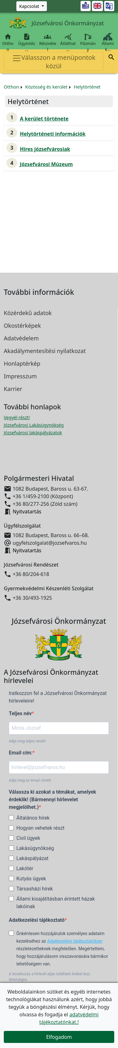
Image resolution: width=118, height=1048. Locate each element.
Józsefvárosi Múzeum (46, 164)
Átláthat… (68, 42)
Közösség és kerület (46, 87)
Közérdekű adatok (28, 313)
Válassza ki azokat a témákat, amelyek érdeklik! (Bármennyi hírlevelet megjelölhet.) (52, 799)
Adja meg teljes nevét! (27, 741)
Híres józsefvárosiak (45, 149)
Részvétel (48, 42)
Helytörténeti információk (53, 133)
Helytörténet (87, 87)
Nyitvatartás (27, 511)
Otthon (8, 42)
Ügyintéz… (27, 42)
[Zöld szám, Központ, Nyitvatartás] (31, 6)
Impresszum (20, 376)
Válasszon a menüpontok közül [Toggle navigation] (53, 61)
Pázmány (88, 42)
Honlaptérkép (22, 363)
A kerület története (44, 118)
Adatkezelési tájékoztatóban (75, 941)
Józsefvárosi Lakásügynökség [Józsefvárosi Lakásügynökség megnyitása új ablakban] (34, 425)
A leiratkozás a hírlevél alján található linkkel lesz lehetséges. (49, 977)
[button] (111, 58)
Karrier (13, 389)
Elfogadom (59, 1036)
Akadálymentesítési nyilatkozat (45, 351)
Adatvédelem (21, 338)
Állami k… (107, 42)
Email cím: (20, 753)
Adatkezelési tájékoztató (37, 920)
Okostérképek (22, 325)
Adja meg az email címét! (30, 780)
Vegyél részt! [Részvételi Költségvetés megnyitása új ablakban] (17, 417)
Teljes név (20, 713)
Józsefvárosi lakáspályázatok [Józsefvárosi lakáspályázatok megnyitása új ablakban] (33, 433)
